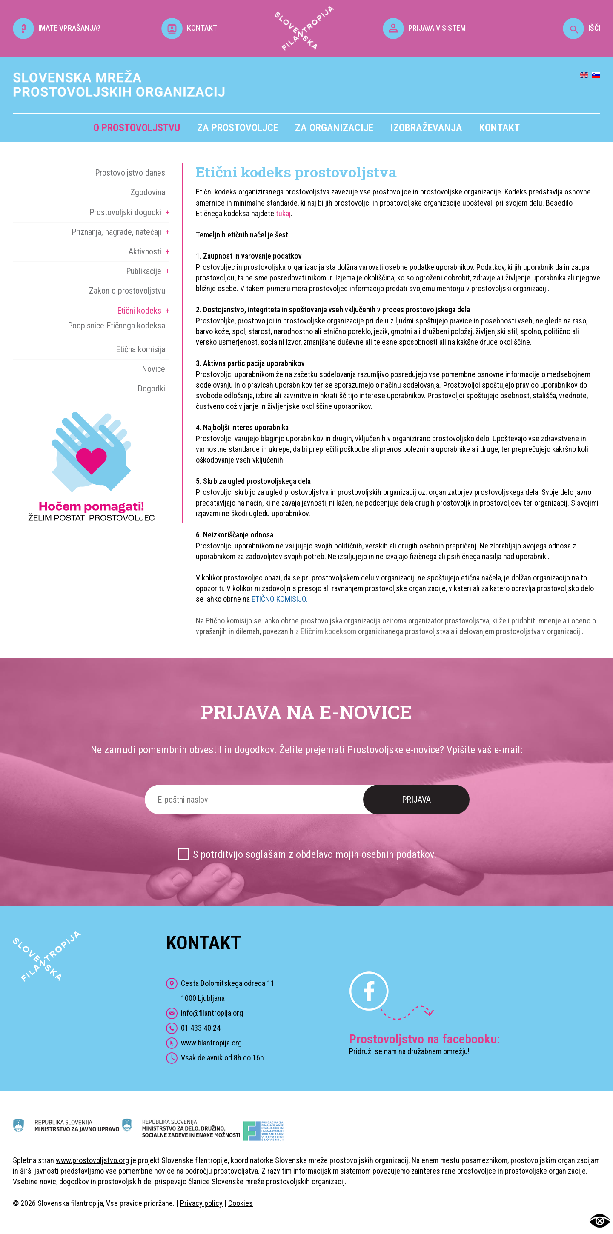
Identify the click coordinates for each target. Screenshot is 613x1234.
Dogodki (151, 388)
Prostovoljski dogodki (125, 212)
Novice (153, 369)
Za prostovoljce (237, 128)
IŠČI (581, 27)
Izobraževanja (426, 128)
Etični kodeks (139, 311)
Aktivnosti (145, 251)
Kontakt (499, 128)
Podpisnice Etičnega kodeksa (116, 325)
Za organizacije (334, 128)
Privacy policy (201, 1203)
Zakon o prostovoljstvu (127, 291)
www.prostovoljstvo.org (92, 1160)
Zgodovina (147, 192)
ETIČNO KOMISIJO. (280, 598)
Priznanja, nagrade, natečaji (116, 232)
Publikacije (143, 271)
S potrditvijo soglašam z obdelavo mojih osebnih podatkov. (315, 854)
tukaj (283, 213)
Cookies (240, 1203)
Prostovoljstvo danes (130, 173)
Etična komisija (140, 349)
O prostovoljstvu (136, 128)
